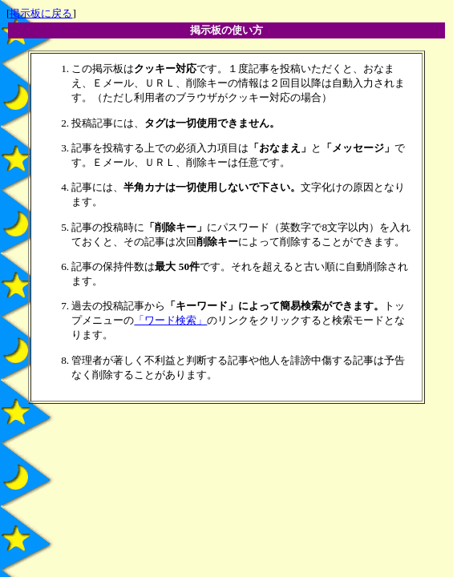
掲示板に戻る (41, 13)
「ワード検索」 (170, 320)
